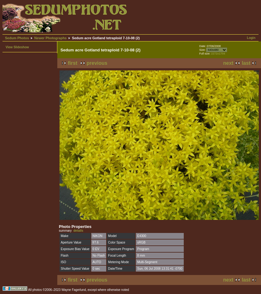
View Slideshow (17, 47)
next (228, 63)
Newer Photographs (50, 38)
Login (251, 38)
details (78, 230)
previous (97, 63)
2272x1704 (218, 53)
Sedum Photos (17, 38)
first (72, 63)
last (246, 63)
